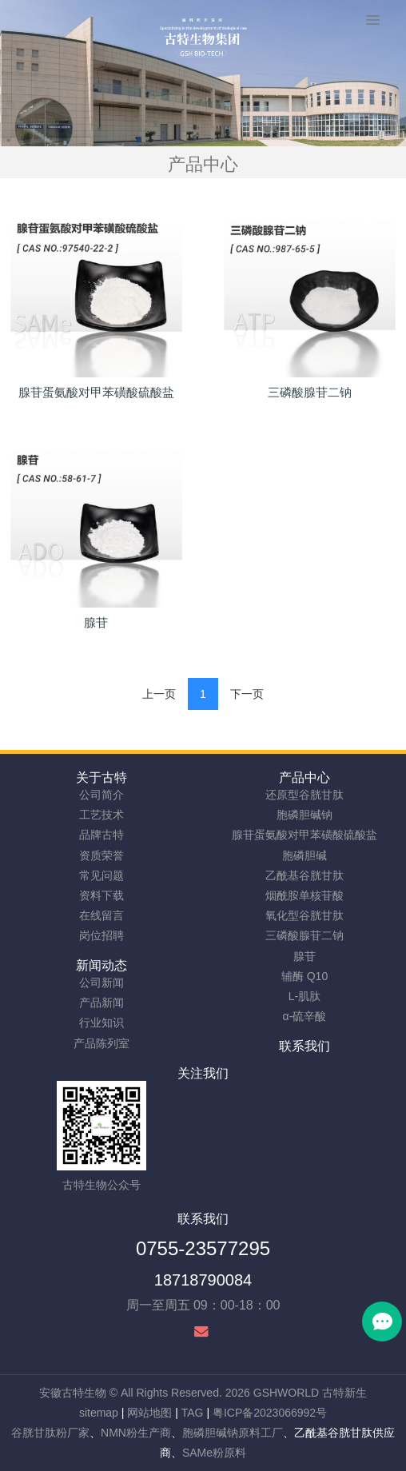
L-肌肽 (304, 996)
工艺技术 (101, 814)
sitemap (98, 1412)
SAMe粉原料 (214, 1452)
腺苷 (304, 956)
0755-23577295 (203, 1248)
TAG (192, 1412)
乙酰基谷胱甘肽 (304, 875)
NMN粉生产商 (136, 1432)
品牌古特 (101, 834)
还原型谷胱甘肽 (304, 794)
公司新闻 (101, 982)
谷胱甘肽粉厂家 (50, 1432)
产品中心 (304, 777)
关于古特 (101, 777)
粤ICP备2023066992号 (270, 1412)
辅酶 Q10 (304, 976)
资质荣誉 (101, 855)
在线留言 (101, 915)
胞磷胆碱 (304, 855)
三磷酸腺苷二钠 (304, 935)
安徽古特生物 (72, 1392)
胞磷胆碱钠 (304, 814)
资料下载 (101, 895)
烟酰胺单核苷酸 (304, 895)
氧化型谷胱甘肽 (304, 915)
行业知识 (101, 1022)
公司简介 (101, 794)
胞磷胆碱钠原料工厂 (232, 1432)
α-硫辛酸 (305, 1016)
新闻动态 (101, 965)
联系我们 (304, 1046)
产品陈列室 (101, 1043)
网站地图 (149, 1412)
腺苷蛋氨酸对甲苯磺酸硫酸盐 (304, 834)
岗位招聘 (101, 935)
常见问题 (101, 875)
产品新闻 (101, 1002)
